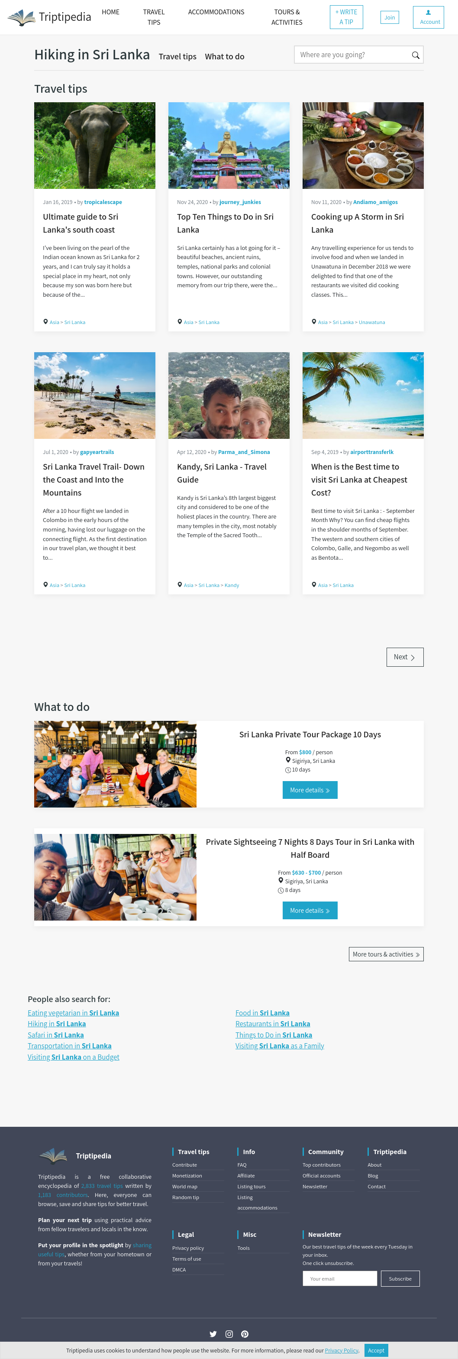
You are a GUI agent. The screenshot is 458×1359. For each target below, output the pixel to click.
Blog (373, 1175)
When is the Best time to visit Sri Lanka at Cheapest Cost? (359, 479)
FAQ (241, 1164)
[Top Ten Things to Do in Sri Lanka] (229, 145)
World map (184, 1186)
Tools (243, 1248)
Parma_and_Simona (244, 452)
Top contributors (322, 1164)
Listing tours (251, 1186)
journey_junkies (240, 202)
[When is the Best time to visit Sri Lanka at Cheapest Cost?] (363, 395)
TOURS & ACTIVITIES (287, 17)
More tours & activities (386, 954)
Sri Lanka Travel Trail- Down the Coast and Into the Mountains (94, 479)
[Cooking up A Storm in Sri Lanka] (363, 145)
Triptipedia (49, 18)
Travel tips (177, 56)
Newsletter (315, 1186)
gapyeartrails (97, 452)
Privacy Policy (341, 1350)
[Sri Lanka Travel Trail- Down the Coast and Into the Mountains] (94, 395)
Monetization (187, 1175)
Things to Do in (274, 1035)
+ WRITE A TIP (346, 17)
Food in (262, 1013)
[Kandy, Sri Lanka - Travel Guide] (229, 395)
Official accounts (322, 1175)
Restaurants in (272, 1023)
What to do (225, 56)
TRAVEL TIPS (154, 17)
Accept (376, 1350)
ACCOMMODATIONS (216, 11)
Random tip (185, 1197)
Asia (54, 322)
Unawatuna (372, 322)
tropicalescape (103, 202)
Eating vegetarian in (73, 1013)
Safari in (56, 1035)
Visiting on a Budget (73, 1057)
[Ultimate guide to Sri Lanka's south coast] (94, 145)
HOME (110, 11)
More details (310, 789)
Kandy (232, 585)
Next (405, 657)
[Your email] (340, 1278)
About (374, 1164)
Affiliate (246, 1175)
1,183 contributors (63, 1195)
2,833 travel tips (102, 1186)
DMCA (179, 1269)
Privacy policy (188, 1248)
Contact (376, 1186)
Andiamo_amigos (375, 202)
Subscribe (400, 1278)
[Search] (351, 54)
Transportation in (70, 1046)
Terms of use (186, 1258)
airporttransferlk (371, 452)
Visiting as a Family (279, 1046)
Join (389, 17)
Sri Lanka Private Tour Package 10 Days (310, 734)
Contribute (184, 1164)
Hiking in (57, 1023)
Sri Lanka (74, 322)
